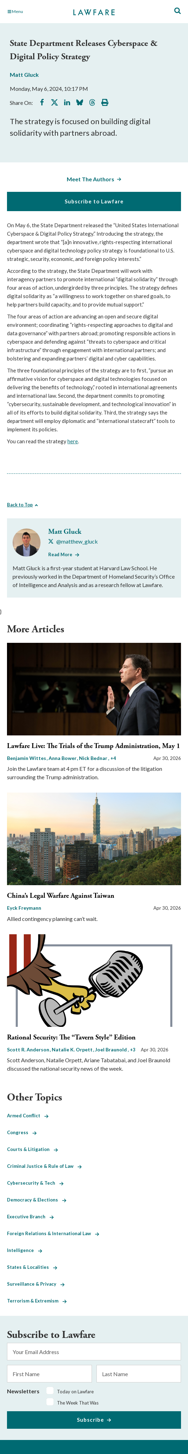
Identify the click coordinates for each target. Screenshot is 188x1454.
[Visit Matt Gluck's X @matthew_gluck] (73, 541)
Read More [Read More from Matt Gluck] (60, 554)
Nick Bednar (93, 758)
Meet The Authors (90, 179)
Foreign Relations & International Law (53, 1233)
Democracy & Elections (36, 1200)
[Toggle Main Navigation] (33, 11)
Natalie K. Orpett (73, 1049)
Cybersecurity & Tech (35, 1183)
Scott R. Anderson (28, 1049)
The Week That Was (78, 1403)
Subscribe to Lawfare (94, 201)
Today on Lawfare (75, 1391)
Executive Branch (30, 1216)
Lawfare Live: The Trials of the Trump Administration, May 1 (93, 746)
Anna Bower (63, 758)
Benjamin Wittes (27, 758)
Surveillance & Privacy (36, 1284)
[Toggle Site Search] (177, 11)
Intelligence (24, 1250)
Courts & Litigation (32, 1149)
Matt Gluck (24, 74)
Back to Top (20, 504)
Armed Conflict (28, 1115)
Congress (22, 1132)
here (72, 441)
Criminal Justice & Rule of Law (44, 1166)
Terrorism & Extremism (37, 1301)
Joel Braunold (111, 1049)
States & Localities (32, 1267)
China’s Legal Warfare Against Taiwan (60, 895)
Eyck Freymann (24, 908)
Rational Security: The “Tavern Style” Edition (71, 1037)
